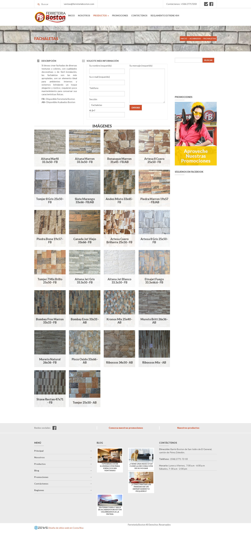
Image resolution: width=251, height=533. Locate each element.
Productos (40, 464)
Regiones (39, 490)
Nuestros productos (188, 427)
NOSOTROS (84, 15)
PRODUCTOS (101, 15)
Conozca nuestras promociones (126, 427)
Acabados (195, 38)
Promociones (41, 477)
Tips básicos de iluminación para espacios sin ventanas (110, 467)
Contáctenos (41, 483)
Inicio (184, 38)
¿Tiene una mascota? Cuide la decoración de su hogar (141, 466)
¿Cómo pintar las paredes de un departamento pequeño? (141, 487)
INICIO (71, 15)
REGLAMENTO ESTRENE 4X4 (165, 15)
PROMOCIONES (120, 15)
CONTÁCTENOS (139, 15)
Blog (36, 470)
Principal (39, 450)
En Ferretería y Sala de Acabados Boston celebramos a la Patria (110, 510)
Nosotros (39, 457)
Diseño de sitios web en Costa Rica (65, 527)
